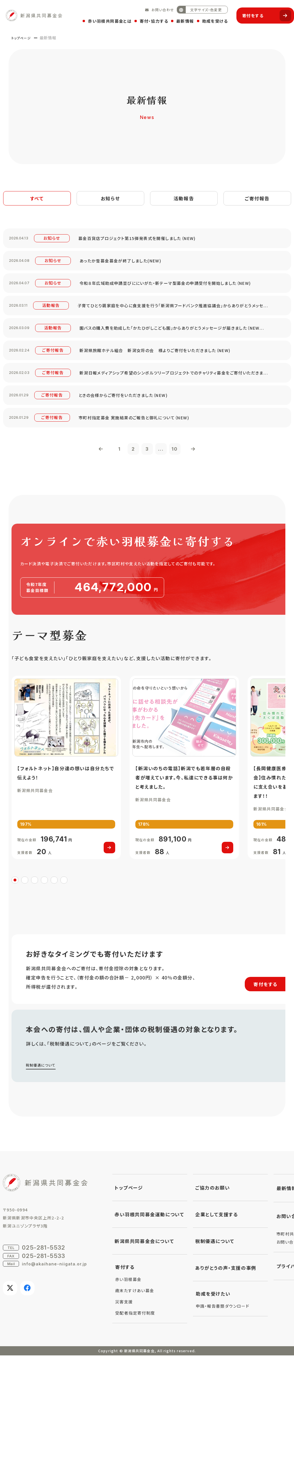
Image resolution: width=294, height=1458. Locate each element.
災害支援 (124, 1404)
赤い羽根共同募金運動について (149, 1316)
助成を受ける (212, 19)
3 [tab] (34, 982)
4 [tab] (44, 982)
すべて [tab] (37, 199)
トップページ (24, 38)
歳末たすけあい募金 (134, 1393)
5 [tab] (54, 982)
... (165, 525)
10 (182, 525)
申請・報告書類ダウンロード (222, 1408)
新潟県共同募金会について (144, 1343)
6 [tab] (63, 982)
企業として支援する (216, 1316)
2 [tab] (24, 982)
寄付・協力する (151, 19)
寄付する (124, 1369)
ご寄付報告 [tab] (257, 199)
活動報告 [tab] (184, 199)
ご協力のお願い (212, 1290)
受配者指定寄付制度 (135, 1415)
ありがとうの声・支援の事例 (225, 1370)
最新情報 (182, 19)
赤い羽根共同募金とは (107, 19)
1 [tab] (15, 982)
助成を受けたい (213, 1396)
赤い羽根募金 (128, 1382)
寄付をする (263, 13)
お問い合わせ (160, 6)
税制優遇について (43, 1167)
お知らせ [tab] (110, 199)
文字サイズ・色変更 (196, 6)
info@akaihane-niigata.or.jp (54, 1366)
